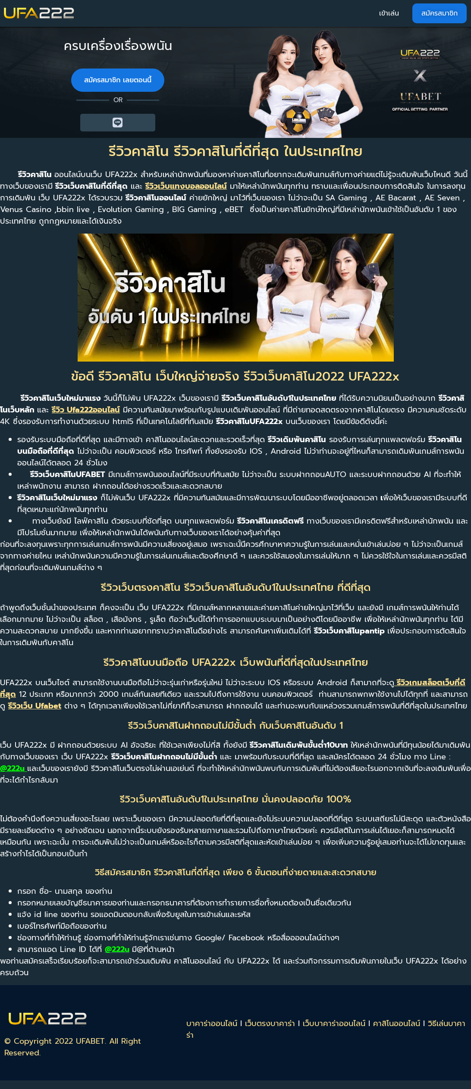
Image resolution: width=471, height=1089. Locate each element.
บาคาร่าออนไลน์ (211, 1023)
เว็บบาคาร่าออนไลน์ (334, 1023)
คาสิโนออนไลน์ (396, 1023)
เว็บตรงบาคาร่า (270, 1023)
